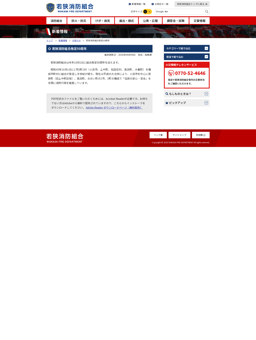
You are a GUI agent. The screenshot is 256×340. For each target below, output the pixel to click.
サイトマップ (179, 328)
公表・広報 (150, 20)
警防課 (174, 115)
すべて (174, 55)
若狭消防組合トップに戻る (190, 4)
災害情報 (199, 20)
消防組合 (56, 20)
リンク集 (158, 328)
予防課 (174, 108)
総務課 (174, 101)
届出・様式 (126, 20)
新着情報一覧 (138, 4)
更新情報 (175, 77)
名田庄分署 (176, 152)
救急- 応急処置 (178, 237)
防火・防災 (79, 20)
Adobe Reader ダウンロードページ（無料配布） (114, 107)
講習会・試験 (175, 20)
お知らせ (76, 40)
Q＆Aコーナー (178, 273)
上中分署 (175, 137)
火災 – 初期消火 (179, 228)
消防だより (176, 264)
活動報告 (175, 70)
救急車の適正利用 (180, 282)
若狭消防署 (176, 130)
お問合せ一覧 (161, 4)
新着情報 (63, 40)
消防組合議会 (178, 166)
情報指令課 (176, 123)
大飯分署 (175, 144)
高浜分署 (175, 159)
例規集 (174, 290)
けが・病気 (102, 20)
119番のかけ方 (179, 220)
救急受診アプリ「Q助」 (184, 299)
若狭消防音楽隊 (179, 173)
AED (172, 246)
